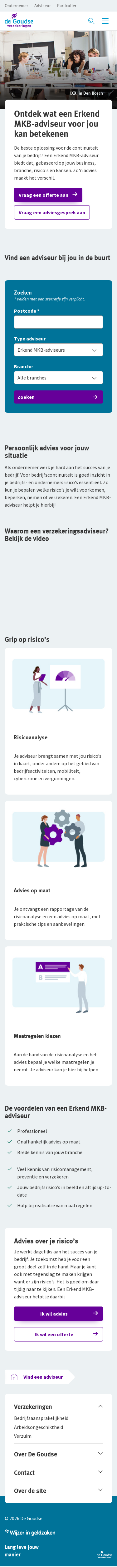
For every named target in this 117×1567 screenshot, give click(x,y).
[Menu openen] (105, 21)
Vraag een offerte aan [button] (43, 195)
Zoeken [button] (26, 397)
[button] (16, 5)
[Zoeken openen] (91, 21)
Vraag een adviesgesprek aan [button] (52, 212)
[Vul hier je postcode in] (58, 322)
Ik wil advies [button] (54, 1314)
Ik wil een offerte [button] (54, 1334)
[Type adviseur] (58, 339)
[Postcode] (58, 311)
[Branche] (58, 367)
